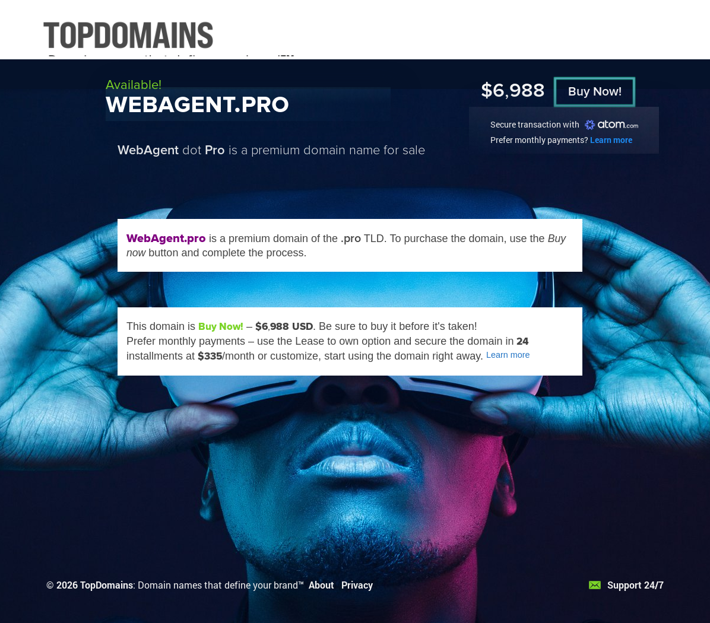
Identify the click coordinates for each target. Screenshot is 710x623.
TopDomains (106, 584)
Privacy (357, 584)
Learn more (611, 139)
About (321, 584)
